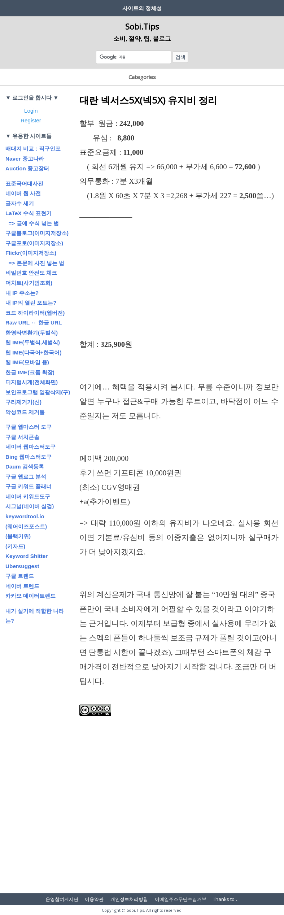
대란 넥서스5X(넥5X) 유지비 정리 (148, 99)
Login (31, 111)
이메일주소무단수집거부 (180, 899)
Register (31, 120)
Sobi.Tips (142, 26)
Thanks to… (226, 899)
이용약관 (94, 899)
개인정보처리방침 (129, 899)
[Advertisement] (179, 283)
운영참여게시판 (61, 899)
